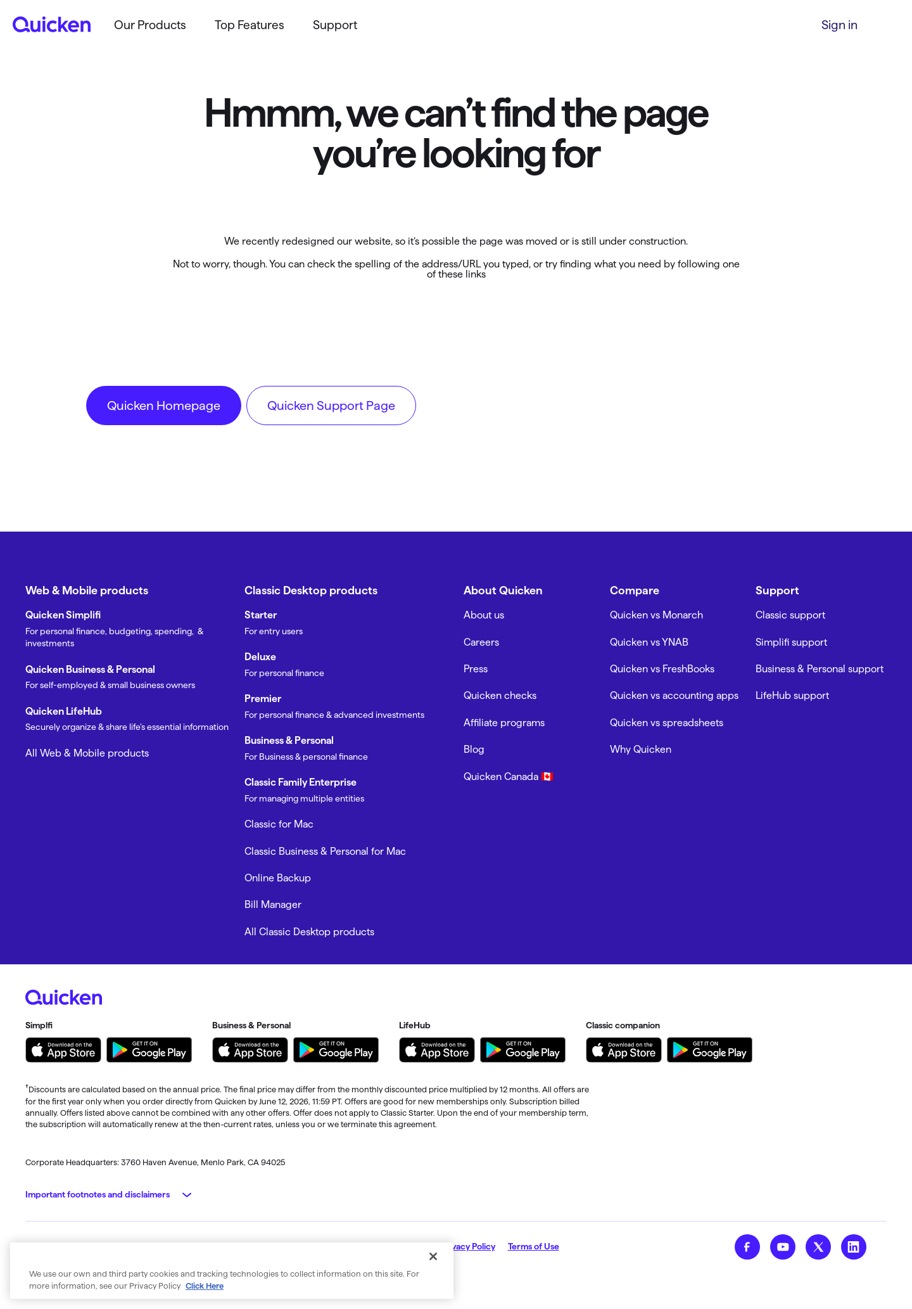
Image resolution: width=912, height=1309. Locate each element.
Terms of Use (533, 1246)
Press (476, 668)
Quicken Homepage (163, 405)
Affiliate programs (504, 722)
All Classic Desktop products (309, 931)
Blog (474, 749)
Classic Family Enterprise (300, 782)
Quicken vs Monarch (656, 615)
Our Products (150, 25)
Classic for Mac (279, 824)
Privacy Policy (468, 1246)
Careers (481, 642)
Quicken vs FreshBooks (662, 668)
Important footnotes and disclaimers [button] (97, 1194)
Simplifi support (791, 642)
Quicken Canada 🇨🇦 (509, 776)
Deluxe (260, 656)
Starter (260, 615)
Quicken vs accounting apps (674, 695)
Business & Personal (289, 740)
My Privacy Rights (393, 1246)
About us (484, 615)
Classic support (790, 615)
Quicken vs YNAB (649, 642)
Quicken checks (500, 695)
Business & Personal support (820, 668)
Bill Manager (272, 904)
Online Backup (277, 877)
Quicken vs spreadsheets (666, 722)
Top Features (249, 25)
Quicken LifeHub (63, 711)
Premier (262, 698)
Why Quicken (640, 749)
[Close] (433, 1264)
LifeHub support (792, 695)
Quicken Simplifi (63, 615)
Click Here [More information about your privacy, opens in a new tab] (205, 1293)
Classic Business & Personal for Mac (325, 851)
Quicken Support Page (331, 405)
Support (335, 25)
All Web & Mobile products (87, 753)
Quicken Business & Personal (90, 669)
